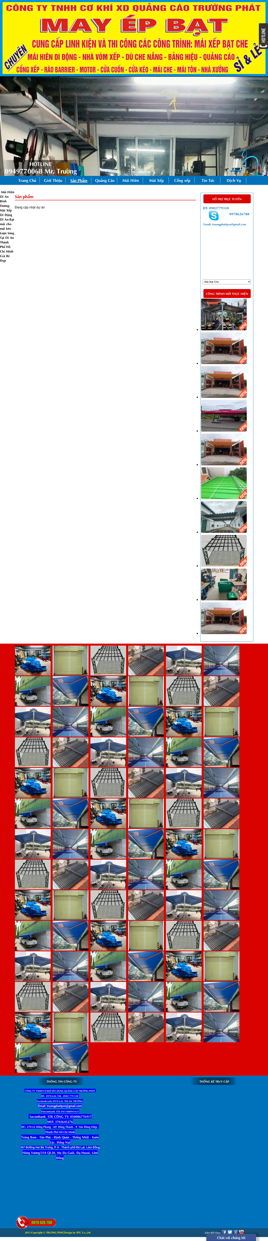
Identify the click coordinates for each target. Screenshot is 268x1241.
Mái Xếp (156, 180)
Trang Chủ (27, 180)
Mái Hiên (130, 180)
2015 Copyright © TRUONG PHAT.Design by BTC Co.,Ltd (57, 1232)
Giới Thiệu (53, 180)
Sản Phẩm (80, 180)
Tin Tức (208, 180)
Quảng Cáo (104, 180)
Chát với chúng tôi (231, 1237)
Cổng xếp (182, 180)
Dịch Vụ (234, 180)
